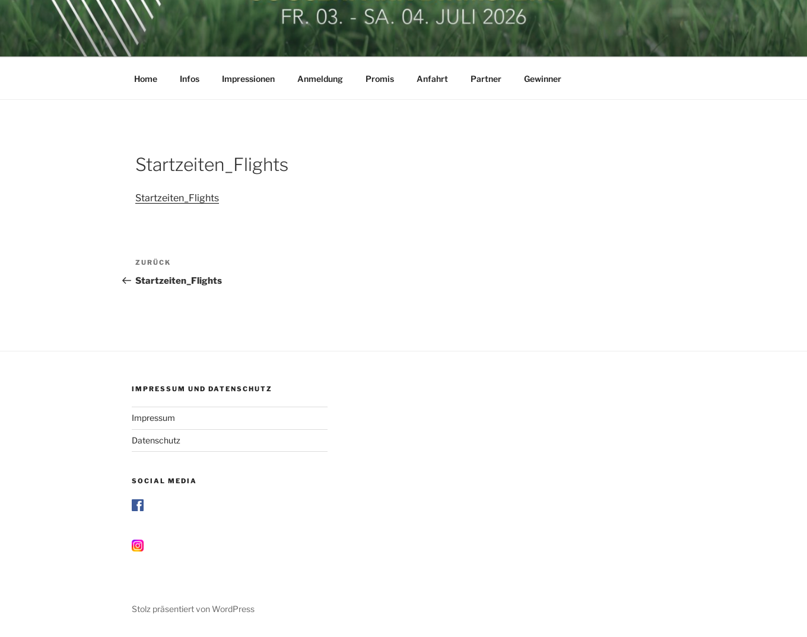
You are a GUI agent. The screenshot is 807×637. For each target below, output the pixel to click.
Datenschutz (156, 440)
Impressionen (248, 79)
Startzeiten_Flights (177, 198)
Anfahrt (432, 79)
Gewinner (542, 79)
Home (145, 79)
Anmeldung (320, 79)
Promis (380, 79)
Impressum (153, 418)
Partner (486, 79)
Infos (189, 79)
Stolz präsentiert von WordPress (193, 609)
